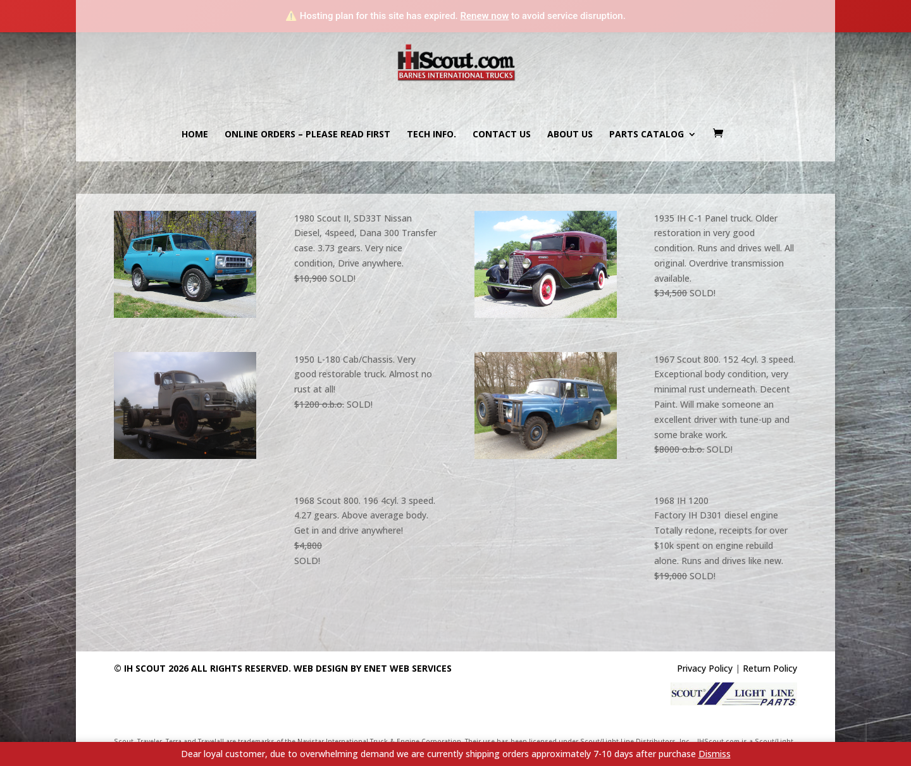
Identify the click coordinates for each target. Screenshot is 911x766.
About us (570, 135)
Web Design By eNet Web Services (373, 668)
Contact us (502, 135)
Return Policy (770, 668)
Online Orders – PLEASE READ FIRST (307, 135)
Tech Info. (431, 135)
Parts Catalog (646, 135)
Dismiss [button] (714, 754)
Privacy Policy (705, 668)
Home (195, 135)
